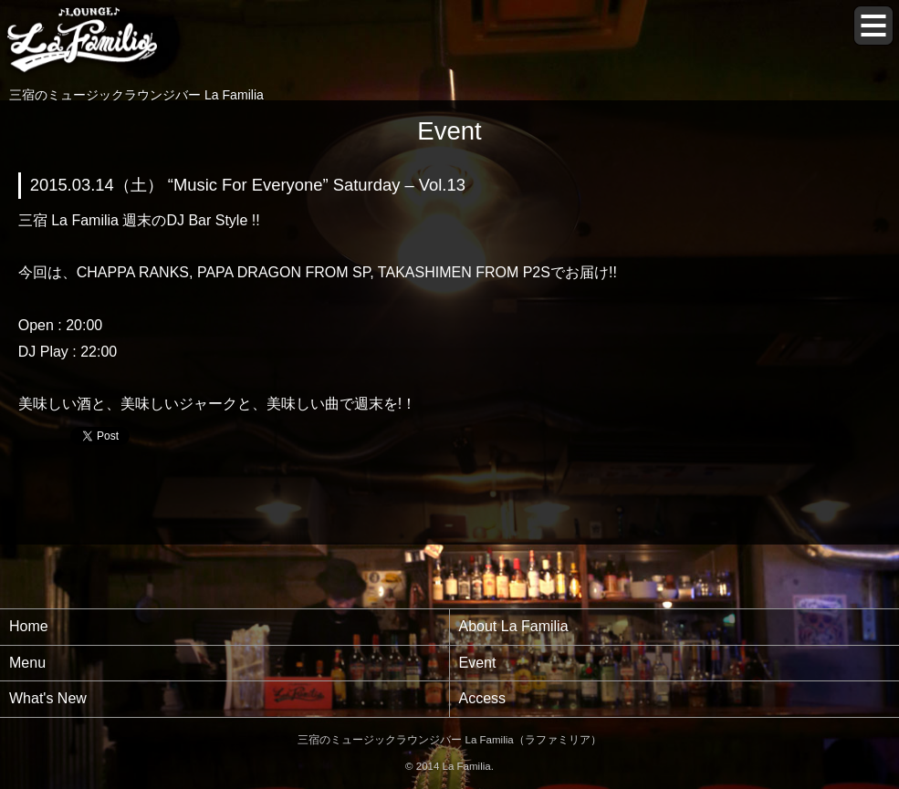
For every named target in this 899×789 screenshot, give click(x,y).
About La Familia (514, 626)
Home (28, 626)
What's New (48, 698)
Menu (27, 662)
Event (478, 662)
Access (483, 698)
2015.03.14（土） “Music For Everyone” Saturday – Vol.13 (247, 184)
